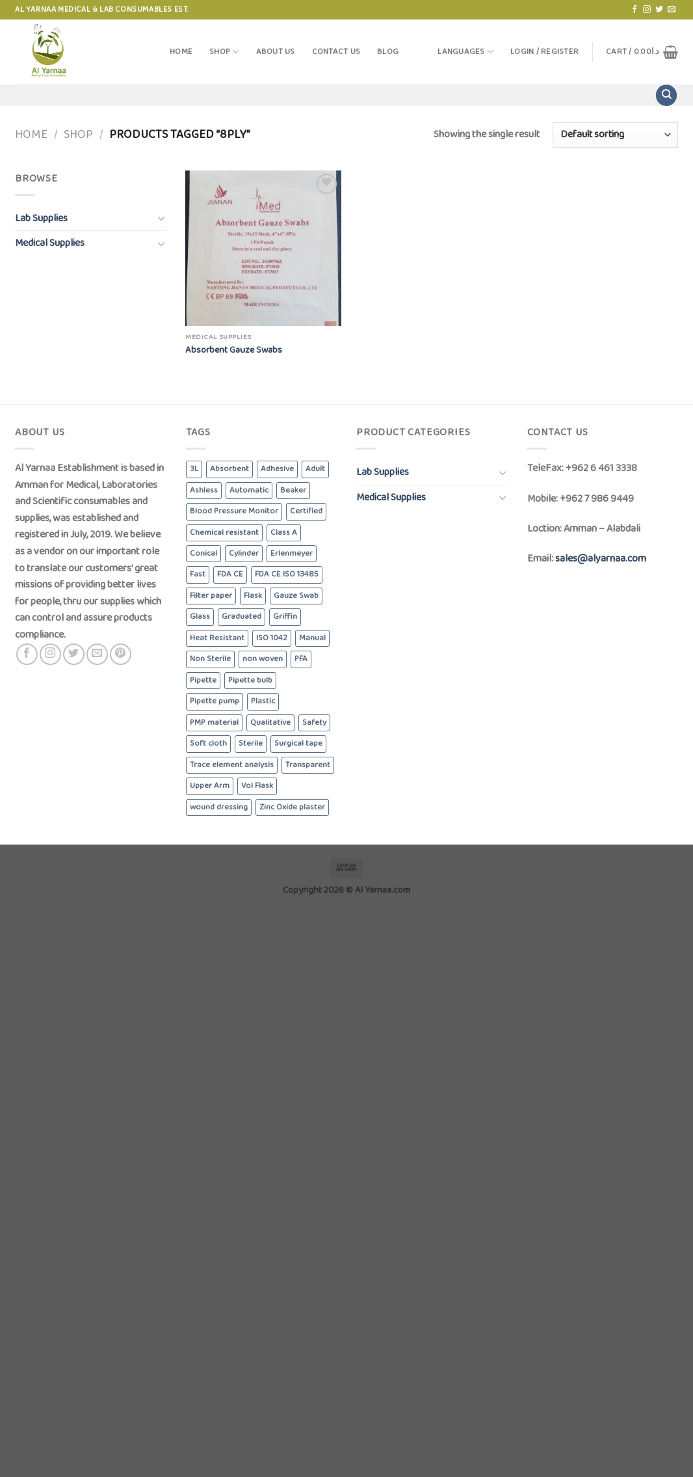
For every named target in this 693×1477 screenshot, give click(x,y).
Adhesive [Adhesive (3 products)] (277, 469)
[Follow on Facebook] (634, 9)
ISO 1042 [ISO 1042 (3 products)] (271, 638)
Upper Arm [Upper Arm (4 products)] (209, 786)
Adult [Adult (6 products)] (315, 469)
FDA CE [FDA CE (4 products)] (230, 574)
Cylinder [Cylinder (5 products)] (244, 553)
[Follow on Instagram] (647, 9)
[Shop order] (615, 135)
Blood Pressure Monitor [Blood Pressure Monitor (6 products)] (234, 511)
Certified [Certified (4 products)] (306, 511)
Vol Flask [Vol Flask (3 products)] (257, 786)
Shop (224, 52)
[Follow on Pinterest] (120, 654)
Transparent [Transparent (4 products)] (307, 765)
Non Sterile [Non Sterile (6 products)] (210, 659)
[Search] (666, 95)
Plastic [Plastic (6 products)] (263, 701)
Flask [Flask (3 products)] (253, 596)
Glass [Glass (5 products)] (200, 616)
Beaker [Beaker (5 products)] (293, 490)
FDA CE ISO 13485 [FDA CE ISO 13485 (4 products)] (287, 574)
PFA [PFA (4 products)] (300, 659)
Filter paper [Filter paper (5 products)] (211, 596)
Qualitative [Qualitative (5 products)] (270, 722)
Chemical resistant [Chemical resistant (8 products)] (224, 532)
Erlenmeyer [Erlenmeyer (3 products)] (291, 553)
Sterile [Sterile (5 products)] (251, 743)
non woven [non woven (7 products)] (262, 659)
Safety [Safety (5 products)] (314, 722)
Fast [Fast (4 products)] (197, 574)
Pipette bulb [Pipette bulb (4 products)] (250, 680)
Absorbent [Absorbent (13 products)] (229, 469)
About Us (275, 52)
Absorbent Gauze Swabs (233, 350)
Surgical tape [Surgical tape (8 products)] (298, 743)
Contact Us (336, 52)
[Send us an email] (671, 9)
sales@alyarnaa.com (600, 558)
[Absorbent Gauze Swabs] (263, 248)
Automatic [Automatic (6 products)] (248, 490)
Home (181, 52)
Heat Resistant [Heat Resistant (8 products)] (217, 638)
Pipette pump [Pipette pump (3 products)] (214, 701)
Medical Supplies (50, 243)
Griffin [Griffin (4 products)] (285, 616)
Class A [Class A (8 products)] (283, 532)
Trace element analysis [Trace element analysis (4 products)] (232, 765)
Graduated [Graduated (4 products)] (241, 616)
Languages (465, 52)
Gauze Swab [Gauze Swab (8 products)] (296, 596)
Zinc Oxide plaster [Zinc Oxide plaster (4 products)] (292, 807)
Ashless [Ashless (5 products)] (204, 490)
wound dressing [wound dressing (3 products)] (219, 807)
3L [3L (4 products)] (194, 469)
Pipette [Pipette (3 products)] (203, 680)
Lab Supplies (41, 218)
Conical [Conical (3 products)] (203, 553)
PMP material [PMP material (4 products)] (214, 722)
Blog (388, 52)
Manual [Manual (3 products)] (312, 638)
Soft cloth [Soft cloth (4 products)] (208, 743)
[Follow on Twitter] (659, 9)
